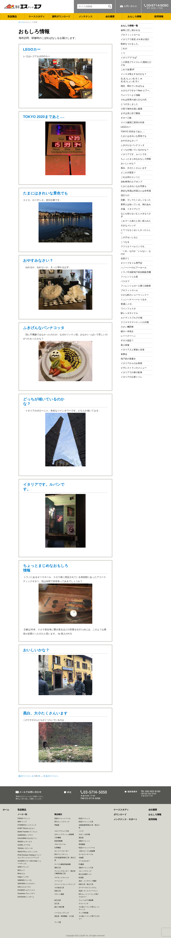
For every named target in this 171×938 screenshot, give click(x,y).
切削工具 (57, 891)
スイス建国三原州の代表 (132, 122)
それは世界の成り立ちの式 (134, 100)
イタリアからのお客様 (131, 363)
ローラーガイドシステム (87, 888)
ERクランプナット (61, 854)
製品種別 (58, 814)
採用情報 (158, 16)
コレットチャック (85, 871)
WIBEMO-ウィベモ (25, 880)
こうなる (125, 242)
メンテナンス (85, 16)
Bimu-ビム (21, 873)
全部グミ (125, 258)
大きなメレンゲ (129, 225)
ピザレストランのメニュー (134, 368)
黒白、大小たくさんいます (45, 713)
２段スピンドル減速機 (87, 851)
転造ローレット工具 (86, 822)
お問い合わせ (130, 6)
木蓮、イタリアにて (130, 209)
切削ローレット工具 (86, 868)
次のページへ (51, 776)
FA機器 (81, 864)
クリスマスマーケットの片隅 (135, 322)
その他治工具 (59, 888)
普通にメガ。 (127, 304)
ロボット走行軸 (84, 834)
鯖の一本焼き (127, 331)
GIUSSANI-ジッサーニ (26, 897)
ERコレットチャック (62, 822)
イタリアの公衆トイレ (131, 377)
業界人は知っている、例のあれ (136, 204)
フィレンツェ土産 (129, 277)
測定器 (81, 838)
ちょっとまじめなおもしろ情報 (136, 159)
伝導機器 (57, 848)
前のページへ (24, 776)
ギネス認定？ (127, 340)
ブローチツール (60, 844)
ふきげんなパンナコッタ (43, 328)
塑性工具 (57, 868)
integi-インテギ (23, 877)
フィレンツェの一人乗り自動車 (136, 286)
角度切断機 (58, 841)
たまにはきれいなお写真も (134, 186)
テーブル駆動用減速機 (62, 864)
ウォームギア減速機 (86, 900)
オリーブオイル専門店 (131, 263)
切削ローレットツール (62, 818)
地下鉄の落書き (128, 359)
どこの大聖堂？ (128, 172)
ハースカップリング (61, 913)
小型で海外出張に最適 (131, 109)
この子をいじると (129, 237)
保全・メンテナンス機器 (87, 881)
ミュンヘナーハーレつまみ (134, 299)
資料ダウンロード (61, 16)
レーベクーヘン (128, 336)
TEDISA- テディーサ (25, 848)
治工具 (56, 903)
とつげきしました (129, 104)
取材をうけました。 (130, 44)
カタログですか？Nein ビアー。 (136, 90)
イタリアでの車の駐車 (131, 372)
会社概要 (110, 16)
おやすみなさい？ (38, 261)
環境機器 (82, 844)
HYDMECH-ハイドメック (27, 825)
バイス (81, 831)
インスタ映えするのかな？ (134, 74)
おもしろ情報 (134, 16)
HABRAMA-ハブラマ (25, 835)
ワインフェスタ (128, 308)
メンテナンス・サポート (125, 819)
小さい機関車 (127, 327)
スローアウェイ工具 (61, 831)
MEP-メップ (22, 822)
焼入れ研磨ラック (85, 874)
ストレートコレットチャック (64, 884)
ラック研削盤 (83, 913)
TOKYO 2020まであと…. (43, 117)
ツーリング (58, 881)
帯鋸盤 (56, 825)
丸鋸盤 (81, 858)
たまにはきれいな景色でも (45, 193)
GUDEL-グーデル (24, 845)
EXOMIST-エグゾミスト (26, 890)
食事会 (124, 354)
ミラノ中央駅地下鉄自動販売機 (136, 272)
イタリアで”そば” (129, 57)
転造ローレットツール (87, 848)
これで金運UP (127, 69)
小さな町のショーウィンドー (135, 295)
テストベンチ (83, 903)
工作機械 (57, 838)
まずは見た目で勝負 (130, 113)
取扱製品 (12, 16)
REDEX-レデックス (25, 842)
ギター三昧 (126, 118)
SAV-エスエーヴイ (24, 887)
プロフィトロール (129, 290)
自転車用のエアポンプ (131, 182)
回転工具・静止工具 (86, 884)
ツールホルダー (84, 861)
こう (123, 53)
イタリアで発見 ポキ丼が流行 (135, 39)
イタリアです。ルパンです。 (135, 154)
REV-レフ (21, 870)
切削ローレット (84, 841)
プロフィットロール (130, 35)
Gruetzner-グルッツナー (26, 893)
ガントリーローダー (61, 851)
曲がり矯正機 (59, 907)
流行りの (125, 195)
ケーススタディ (37, 16)
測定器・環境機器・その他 (64, 916)
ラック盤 (57, 922)
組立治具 (57, 900)
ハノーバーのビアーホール (134, 267)
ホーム (21, 22)
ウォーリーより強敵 (130, 95)
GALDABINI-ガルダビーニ (27, 838)
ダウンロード (120, 814)
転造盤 (81, 877)
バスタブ (125, 281)
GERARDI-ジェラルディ (26, 884)
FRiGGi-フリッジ (24, 818)
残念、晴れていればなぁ (132, 86)
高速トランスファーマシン (88, 891)
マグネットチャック (61, 877)
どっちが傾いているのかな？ (135, 150)
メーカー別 (22, 814)
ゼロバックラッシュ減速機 (64, 834)
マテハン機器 (59, 894)
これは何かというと (130, 177)
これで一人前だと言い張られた (136, 221)
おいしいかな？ (36, 650)
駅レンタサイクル (129, 313)
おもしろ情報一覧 (129, 26)
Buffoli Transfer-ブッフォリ (27, 832)
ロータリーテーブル (86, 854)
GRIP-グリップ (23, 867)
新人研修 (125, 345)
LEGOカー (32, 49)
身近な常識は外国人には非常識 (136, 191)
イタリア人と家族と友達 (132, 349)
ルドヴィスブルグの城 (131, 318)
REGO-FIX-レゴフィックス (27, 852)
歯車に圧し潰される (130, 30)
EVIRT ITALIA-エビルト (26, 828)
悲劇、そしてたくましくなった (136, 200)
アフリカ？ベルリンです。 (134, 246)
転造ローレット (84, 818)
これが (124, 48)
